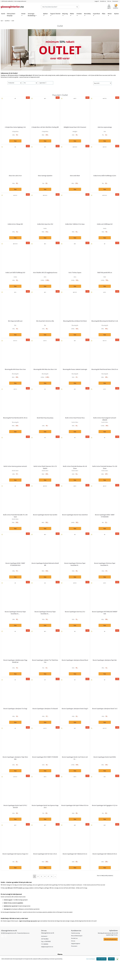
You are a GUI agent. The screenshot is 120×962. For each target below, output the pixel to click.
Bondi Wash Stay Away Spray (45, 418)
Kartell (3, 14)
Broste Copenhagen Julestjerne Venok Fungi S (75, 708)
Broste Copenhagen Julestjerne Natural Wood (75, 660)
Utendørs (79, 14)
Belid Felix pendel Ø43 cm (104, 272)
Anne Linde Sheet (75, 175)
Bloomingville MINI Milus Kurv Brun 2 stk (45, 369)
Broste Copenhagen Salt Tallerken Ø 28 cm (105, 854)
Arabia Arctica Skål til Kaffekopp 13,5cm (104, 175)
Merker (110, 14)
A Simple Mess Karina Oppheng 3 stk (15, 127)
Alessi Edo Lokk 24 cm (15, 175)
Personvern (115, 1)
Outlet (12, 20)
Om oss (109, 1)
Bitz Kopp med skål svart (15, 321)
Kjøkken (45, 14)
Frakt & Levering (75, 933)
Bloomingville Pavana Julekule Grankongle (75, 369)
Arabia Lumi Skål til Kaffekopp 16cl (15, 272)
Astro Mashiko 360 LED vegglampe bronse (45, 272)
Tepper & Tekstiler (55, 14)
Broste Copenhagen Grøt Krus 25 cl (75, 612)
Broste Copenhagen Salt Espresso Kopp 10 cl (15, 854)
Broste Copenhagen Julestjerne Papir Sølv (105, 660)
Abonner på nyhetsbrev (111, 939)
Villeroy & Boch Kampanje (11, 15)
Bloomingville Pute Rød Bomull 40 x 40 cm (15, 418)
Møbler (72, 14)
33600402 (45, 944)
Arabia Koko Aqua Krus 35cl (45, 224)
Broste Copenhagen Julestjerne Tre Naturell (45, 708)
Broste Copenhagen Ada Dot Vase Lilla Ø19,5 (75, 515)
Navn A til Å (96, 83)
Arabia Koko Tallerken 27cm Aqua (74, 224)
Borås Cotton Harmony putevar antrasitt (15, 466)
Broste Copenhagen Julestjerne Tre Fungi (15, 708)
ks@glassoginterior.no (47, 946)
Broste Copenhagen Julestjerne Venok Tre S (104, 708)
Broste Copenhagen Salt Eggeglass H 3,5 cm (104, 805)
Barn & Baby (87, 14)
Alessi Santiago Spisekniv (45, 175)
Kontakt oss (103, 1)
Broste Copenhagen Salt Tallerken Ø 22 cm (75, 854)
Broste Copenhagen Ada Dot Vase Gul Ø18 (45, 515)
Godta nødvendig (101, 958)
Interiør (23, 14)
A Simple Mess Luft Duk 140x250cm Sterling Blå (45, 127)
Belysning (65, 14)
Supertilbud (96, 14)
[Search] (60, 7)
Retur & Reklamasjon (76, 935)
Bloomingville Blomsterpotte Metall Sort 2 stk (104, 321)
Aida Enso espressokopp (105, 127)
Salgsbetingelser (75, 943)
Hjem (2, 20)
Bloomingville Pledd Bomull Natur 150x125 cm (104, 369)
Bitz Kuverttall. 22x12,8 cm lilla (45, 321)
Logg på (97, 1)
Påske (103, 14)
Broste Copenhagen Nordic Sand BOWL (105, 757)
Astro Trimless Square (75, 272)
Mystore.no (26, 933)
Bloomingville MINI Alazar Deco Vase (15, 369)
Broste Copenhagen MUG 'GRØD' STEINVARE (45, 757)
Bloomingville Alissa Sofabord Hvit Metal (75, 321)
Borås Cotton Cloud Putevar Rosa (75, 418)
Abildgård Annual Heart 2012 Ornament (75, 127)
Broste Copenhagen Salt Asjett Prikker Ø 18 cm (74, 805)
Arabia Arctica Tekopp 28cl (15, 224)
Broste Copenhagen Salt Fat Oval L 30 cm (45, 854)
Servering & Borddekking (31, 15)
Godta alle (111, 958)
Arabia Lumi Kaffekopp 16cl (104, 224)
